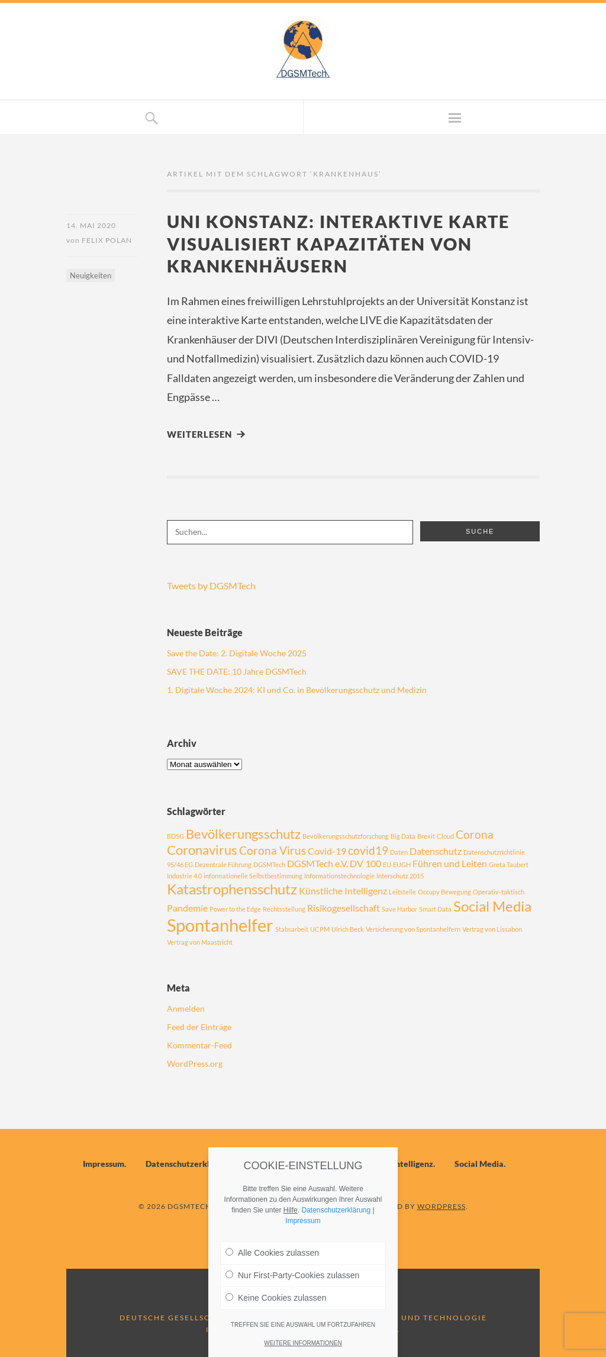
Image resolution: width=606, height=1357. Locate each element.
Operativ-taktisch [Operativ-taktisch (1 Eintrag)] (498, 892)
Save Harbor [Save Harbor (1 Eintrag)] (399, 909)
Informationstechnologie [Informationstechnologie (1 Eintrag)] (339, 876)
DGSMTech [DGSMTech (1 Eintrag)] (269, 864)
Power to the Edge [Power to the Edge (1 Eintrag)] (235, 909)
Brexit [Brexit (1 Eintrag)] (426, 836)
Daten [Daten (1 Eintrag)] (399, 852)
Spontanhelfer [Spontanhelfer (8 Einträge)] (220, 925)
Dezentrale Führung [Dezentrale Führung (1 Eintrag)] (223, 864)
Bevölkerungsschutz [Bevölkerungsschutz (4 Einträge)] (243, 834)
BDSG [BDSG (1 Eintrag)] (175, 836)
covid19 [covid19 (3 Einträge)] (368, 850)
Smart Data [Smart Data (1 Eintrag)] (435, 909)
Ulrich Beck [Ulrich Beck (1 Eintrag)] (347, 929)
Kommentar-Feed (199, 1045)
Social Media (479, 1164)
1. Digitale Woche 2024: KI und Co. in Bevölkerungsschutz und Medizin (297, 690)
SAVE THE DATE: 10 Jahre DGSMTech (237, 671)
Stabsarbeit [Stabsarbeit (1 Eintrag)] (291, 929)
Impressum (103, 1164)
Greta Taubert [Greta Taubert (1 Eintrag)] (508, 864)
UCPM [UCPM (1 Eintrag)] (320, 929)
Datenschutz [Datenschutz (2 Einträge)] (436, 850)
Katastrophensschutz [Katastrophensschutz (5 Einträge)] (232, 888)
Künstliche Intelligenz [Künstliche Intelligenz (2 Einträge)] (343, 890)
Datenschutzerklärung (188, 1164)
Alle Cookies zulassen (272, 1252)
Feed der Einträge (199, 1027)
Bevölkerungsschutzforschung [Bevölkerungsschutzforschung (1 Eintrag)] (345, 836)
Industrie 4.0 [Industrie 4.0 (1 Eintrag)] (184, 876)
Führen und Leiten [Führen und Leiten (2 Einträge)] (449, 863)
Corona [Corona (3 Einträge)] (475, 834)
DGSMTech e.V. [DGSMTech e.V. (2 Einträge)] (317, 863)
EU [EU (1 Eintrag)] (387, 864)
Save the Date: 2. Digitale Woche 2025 (237, 653)
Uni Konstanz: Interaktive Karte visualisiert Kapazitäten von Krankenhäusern (338, 243)
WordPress (441, 1206)
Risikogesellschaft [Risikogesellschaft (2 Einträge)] (343, 907)
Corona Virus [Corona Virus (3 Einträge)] (272, 850)
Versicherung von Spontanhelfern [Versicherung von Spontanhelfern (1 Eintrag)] (413, 929)
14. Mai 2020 (91, 225)
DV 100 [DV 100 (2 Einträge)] (365, 863)
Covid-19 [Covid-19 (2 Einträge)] (327, 850)
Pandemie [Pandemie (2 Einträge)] (187, 907)
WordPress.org (195, 1063)
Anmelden (186, 1008)
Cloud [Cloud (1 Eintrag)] (445, 836)
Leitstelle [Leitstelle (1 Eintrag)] (402, 892)
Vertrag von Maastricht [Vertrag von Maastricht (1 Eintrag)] (200, 942)
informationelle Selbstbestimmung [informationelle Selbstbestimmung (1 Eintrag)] (253, 876)
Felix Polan (107, 240)
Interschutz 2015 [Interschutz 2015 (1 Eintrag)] (400, 876)
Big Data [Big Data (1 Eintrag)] (403, 836)
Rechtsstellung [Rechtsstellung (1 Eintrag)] (284, 909)
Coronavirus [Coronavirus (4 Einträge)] (202, 850)
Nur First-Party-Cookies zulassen (292, 1275)
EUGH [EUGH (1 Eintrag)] (402, 864)
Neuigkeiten (90, 275)
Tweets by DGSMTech (211, 585)
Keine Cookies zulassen (275, 1298)
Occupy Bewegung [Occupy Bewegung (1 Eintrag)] (444, 892)
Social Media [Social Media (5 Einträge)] (492, 906)
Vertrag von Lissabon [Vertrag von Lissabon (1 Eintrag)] (492, 929)
